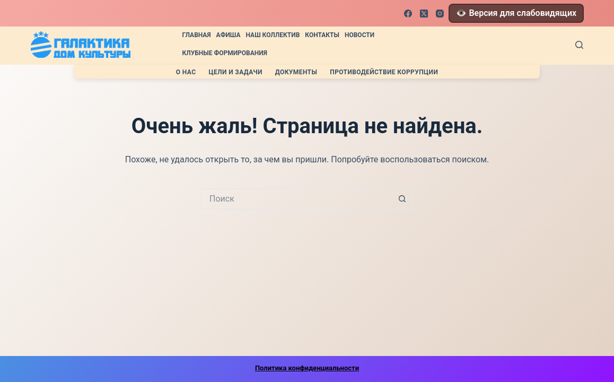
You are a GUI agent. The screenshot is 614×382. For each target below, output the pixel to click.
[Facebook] (408, 14)
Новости (359, 35)
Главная (196, 35)
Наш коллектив (272, 35)
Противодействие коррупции (384, 72)
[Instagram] (440, 14)
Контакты (322, 35)
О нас (186, 72)
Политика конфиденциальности (307, 368)
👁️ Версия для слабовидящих (516, 13)
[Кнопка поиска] (402, 199)
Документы (296, 72)
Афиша (228, 35)
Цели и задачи (235, 72)
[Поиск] (579, 45)
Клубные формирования (224, 53)
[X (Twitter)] (424, 14)
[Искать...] (296, 199)
